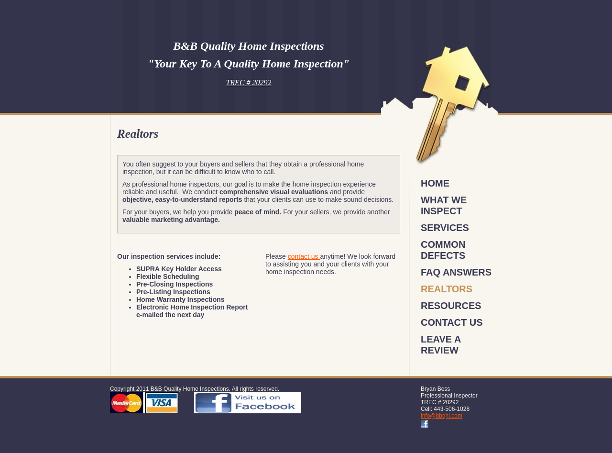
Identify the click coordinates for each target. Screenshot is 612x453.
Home (435, 183)
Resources (451, 305)
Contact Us (452, 322)
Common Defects (443, 250)
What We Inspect (444, 205)
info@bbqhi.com (441, 415)
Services (445, 227)
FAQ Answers (456, 272)
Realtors (446, 289)
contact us (304, 256)
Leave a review (441, 344)
